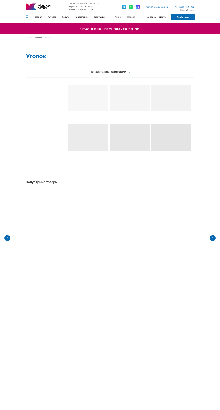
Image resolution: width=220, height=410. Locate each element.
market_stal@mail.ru (157, 7)
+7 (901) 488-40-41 (171, 360)
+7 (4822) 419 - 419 (184, 7)
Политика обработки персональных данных (175, 404)
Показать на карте (168, 390)
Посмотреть (68, 384)
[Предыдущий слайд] (7, 213)
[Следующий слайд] (213, 213)
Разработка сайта (110, 404)
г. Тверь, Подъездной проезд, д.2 (175, 381)
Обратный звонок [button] (187, 10)
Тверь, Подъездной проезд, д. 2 (84, 3)
